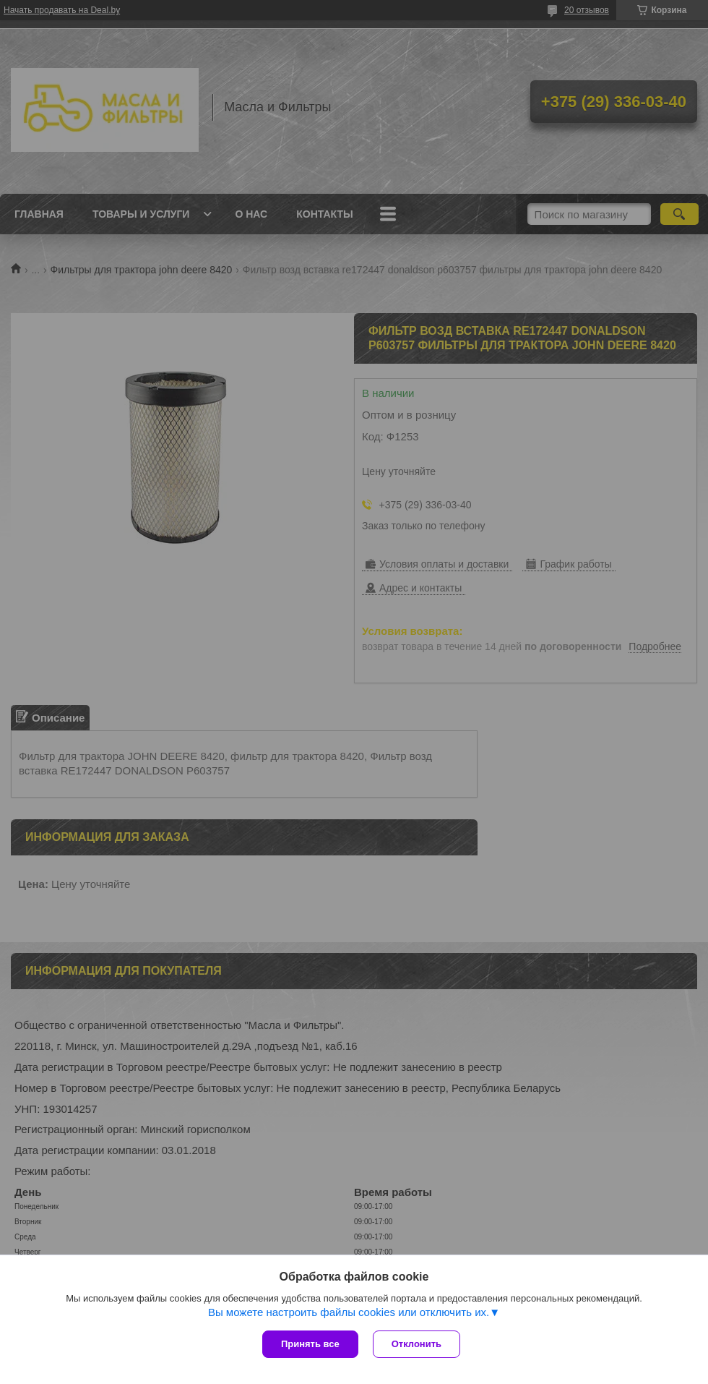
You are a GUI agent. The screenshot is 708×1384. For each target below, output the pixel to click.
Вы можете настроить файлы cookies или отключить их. (348, 1312)
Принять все (310, 1343)
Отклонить (416, 1343)
